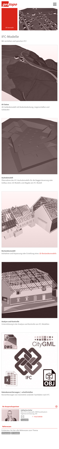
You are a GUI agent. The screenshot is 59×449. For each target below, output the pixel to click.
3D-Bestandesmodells (47, 253)
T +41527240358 (37, 417)
